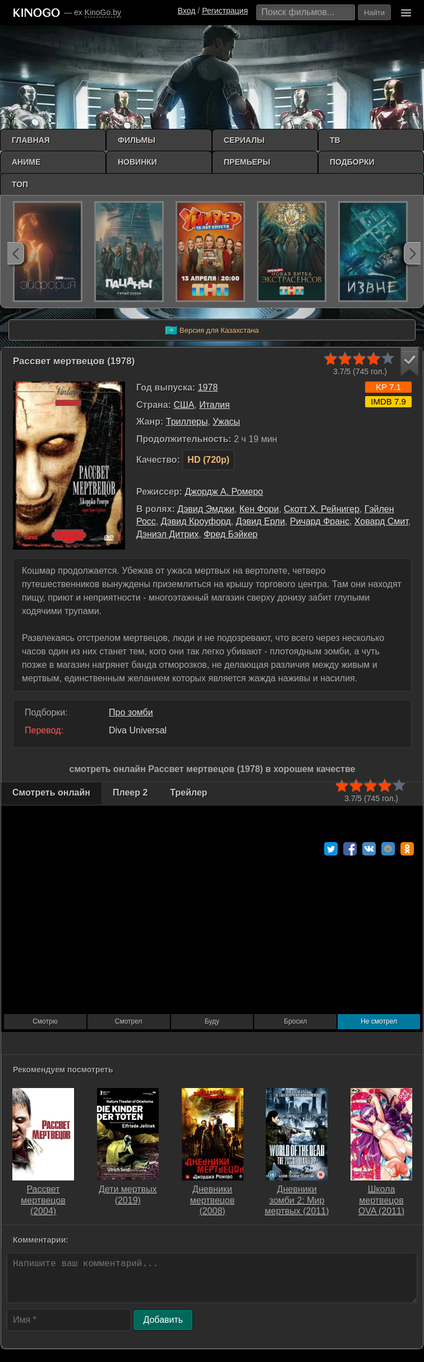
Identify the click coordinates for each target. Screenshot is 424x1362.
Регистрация (225, 10)
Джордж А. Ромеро (224, 491)
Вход (187, 10)
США (183, 405)
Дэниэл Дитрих (167, 534)
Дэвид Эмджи (205, 509)
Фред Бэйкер (230, 534)
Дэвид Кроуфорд (196, 521)
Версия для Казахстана (212, 330)
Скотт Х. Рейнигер (322, 509)
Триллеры (187, 421)
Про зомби (131, 712)
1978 (208, 387)
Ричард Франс (319, 521)
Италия (214, 405)
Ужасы (226, 421)
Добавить (163, 1319)
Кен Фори (259, 509)
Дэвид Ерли (260, 521)
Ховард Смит (381, 521)
